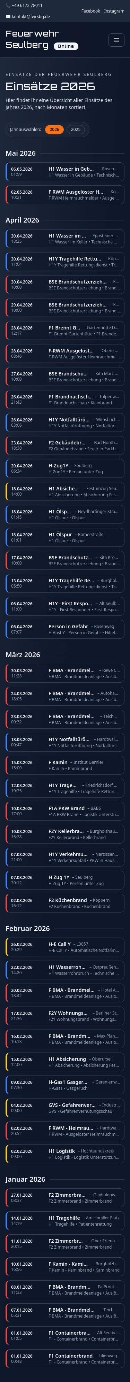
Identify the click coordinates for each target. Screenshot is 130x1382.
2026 (54, 129)
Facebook (90, 11)
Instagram (114, 11)
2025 (75, 129)
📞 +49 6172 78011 (24, 5)
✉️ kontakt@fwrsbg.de (28, 17)
